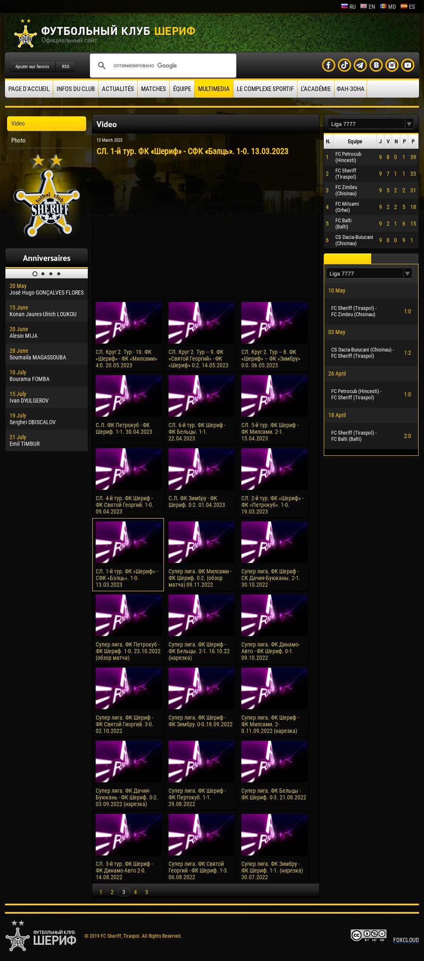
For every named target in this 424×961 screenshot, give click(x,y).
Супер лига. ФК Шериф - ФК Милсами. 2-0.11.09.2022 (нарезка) (270, 724)
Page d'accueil (29, 89)
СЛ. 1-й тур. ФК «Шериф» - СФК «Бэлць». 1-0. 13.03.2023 (127, 578)
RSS (65, 66)
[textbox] (366, 124)
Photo (18, 140)
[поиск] (162, 66)
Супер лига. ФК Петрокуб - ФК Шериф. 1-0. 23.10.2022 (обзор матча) (128, 651)
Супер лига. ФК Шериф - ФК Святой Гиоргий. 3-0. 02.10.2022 (125, 724)
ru (348, 6)
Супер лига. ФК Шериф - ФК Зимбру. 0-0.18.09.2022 (201, 721)
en (367, 6)
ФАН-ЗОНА (350, 89)
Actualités (118, 89)
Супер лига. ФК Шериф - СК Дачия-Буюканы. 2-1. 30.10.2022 (270, 578)
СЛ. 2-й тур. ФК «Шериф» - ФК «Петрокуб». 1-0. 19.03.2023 (272, 505)
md (387, 6)
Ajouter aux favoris (32, 66)
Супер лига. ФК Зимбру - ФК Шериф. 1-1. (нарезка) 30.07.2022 (272, 870)
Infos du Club (76, 89)
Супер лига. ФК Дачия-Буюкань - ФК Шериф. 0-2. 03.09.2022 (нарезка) (127, 797)
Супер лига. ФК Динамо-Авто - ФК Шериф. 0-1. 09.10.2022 (270, 651)
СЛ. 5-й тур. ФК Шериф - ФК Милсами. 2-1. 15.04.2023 (269, 432)
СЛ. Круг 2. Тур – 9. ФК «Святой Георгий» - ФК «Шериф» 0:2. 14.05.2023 (198, 359)
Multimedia (214, 89)
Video (18, 123)
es (407, 6)
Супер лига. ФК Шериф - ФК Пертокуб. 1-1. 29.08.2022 (197, 797)
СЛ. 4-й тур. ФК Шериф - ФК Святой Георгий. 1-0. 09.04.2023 (125, 505)
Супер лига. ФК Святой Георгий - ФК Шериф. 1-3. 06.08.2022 (198, 870)
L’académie (316, 89)
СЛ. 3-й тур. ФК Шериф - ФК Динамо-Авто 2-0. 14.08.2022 (124, 870)
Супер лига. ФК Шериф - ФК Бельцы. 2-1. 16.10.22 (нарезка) (199, 651)
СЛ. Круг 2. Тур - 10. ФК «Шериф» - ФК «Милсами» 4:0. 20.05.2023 (126, 359)
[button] (409, 124)
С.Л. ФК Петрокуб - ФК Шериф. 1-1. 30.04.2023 (124, 428)
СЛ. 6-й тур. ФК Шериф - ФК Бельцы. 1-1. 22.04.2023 (197, 432)
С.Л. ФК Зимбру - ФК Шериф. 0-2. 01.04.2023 (197, 501)
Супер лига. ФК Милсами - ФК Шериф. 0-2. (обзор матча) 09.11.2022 (200, 578)
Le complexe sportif (265, 89)
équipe (182, 89)
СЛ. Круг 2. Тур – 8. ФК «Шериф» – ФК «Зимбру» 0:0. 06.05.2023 (270, 359)
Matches (153, 89)
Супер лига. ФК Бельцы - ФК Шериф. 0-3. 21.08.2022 (273, 794)
